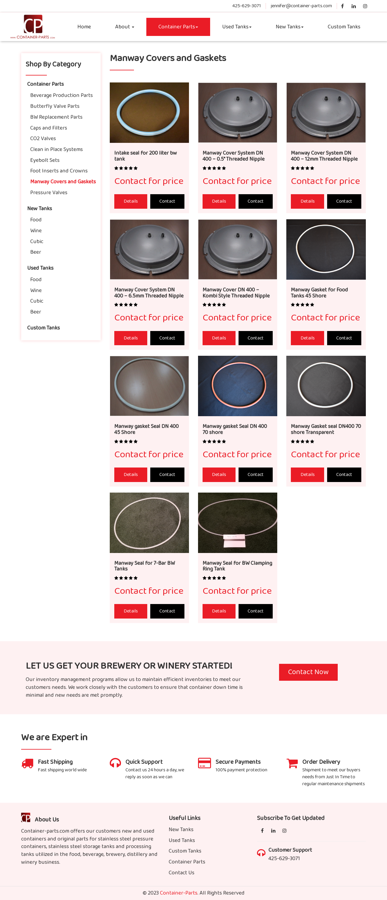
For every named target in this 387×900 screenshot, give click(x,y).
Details (131, 201)
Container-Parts (178, 893)
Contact (167, 201)
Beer (35, 252)
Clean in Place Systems (56, 149)
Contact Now (308, 672)
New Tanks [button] (290, 27)
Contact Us (181, 873)
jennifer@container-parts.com (301, 6)
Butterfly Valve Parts (55, 106)
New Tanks (39, 208)
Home (84, 27)
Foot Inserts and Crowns (59, 171)
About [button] (124, 27)
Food (36, 220)
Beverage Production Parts (61, 95)
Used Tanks (40, 268)
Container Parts (178, 27)
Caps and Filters (48, 128)
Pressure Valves (48, 192)
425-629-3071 (246, 6)
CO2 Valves (43, 138)
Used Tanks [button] (237, 27)
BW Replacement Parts (56, 117)
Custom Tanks (344, 27)
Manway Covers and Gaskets (63, 182)
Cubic (36, 241)
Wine (36, 231)
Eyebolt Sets (45, 160)
